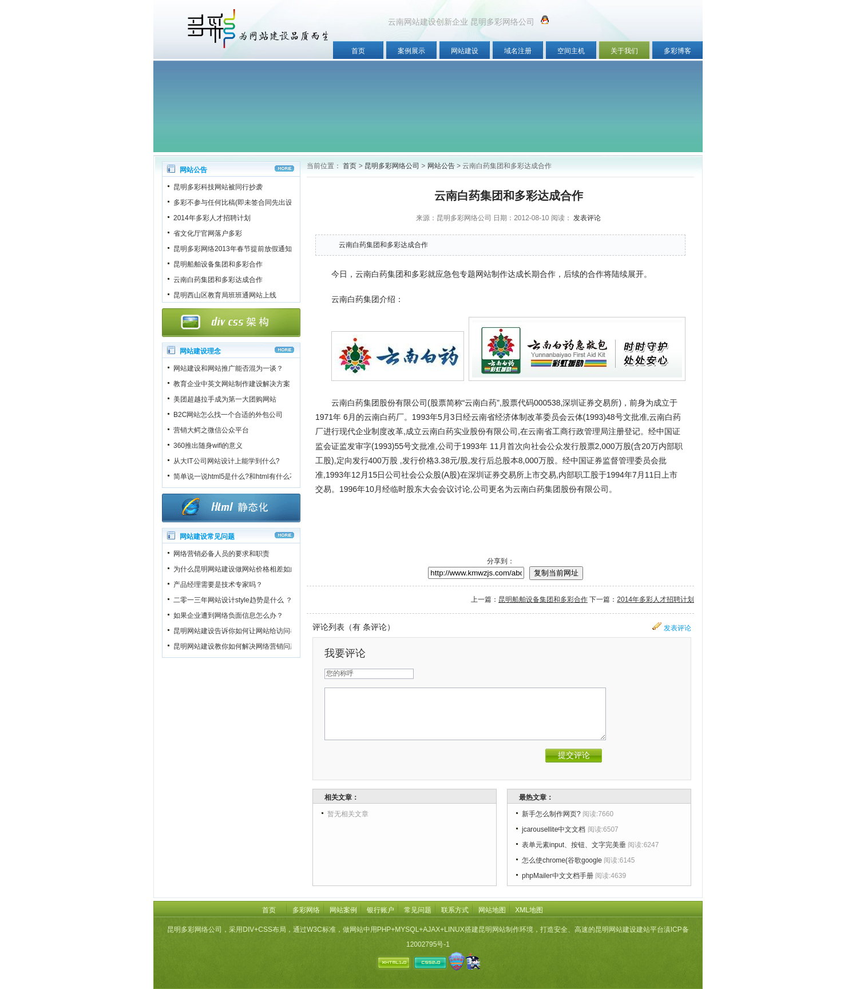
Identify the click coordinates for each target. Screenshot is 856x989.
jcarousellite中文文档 (553, 829)
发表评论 (587, 218)
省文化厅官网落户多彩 (207, 233)
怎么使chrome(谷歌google (562, 860)
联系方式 (455, 910)
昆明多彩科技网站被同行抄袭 (218, 187)
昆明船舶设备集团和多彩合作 (218, 264)
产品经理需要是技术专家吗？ (218, 585)
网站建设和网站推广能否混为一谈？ (228, 368)
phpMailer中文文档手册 (557, 876)
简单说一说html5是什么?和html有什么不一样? (243, 476)
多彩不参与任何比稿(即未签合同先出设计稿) (240, 202)
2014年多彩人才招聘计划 (212, 218)
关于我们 (624, 51)
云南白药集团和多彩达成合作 (218, 280)
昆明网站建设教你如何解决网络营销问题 (235, 646)
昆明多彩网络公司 (391, 166)
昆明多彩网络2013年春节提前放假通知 (232, 249)
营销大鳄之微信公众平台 (211, 430)
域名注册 (518, 51)
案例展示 (411, 51)
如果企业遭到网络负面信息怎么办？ (228, 615)
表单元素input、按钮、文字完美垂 (574, 845)
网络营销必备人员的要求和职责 (221, 554)
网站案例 (343, 910)
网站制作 (491, 274)
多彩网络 (306, 910)
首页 (358, 51)
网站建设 (464, 51)
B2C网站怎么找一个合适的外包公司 (228, 415)
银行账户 (380, 910)
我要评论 (345, 653)
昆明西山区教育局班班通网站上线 (224, 295)
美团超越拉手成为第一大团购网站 (224, 399)
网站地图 (492, 910)
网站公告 (441, 166)
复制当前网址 (556, 573)
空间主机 (571, 51)
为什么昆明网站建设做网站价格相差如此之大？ (245, 569)
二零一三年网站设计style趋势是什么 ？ (232, 600)
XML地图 (529, 910)
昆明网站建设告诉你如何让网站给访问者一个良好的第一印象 (266, 631)
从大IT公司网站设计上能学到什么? (226, 461)
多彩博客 (677, 51)
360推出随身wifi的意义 (208, 446)
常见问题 (417, 910)
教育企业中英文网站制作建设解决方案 (231, 384)
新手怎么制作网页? (551, 814)
